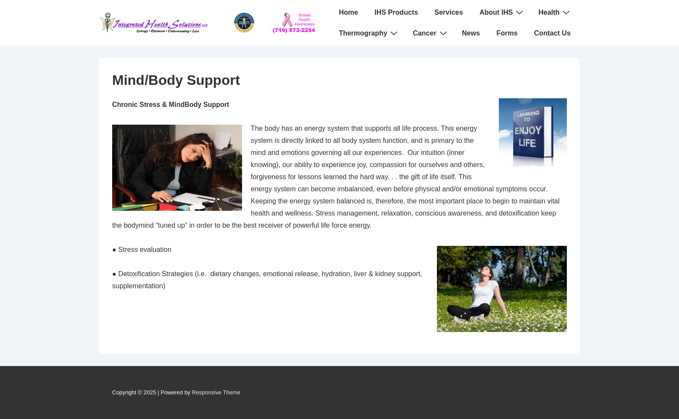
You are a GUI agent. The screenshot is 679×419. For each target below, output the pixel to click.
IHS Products (396, 12)
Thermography (369, 33)
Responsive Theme (216, 392)
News (471, 33)
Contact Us (552, 33)
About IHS (502, 12)
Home (348, 12)
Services (448, 12)
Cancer (431, 33)
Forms (506, 33)
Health (555, 12)
